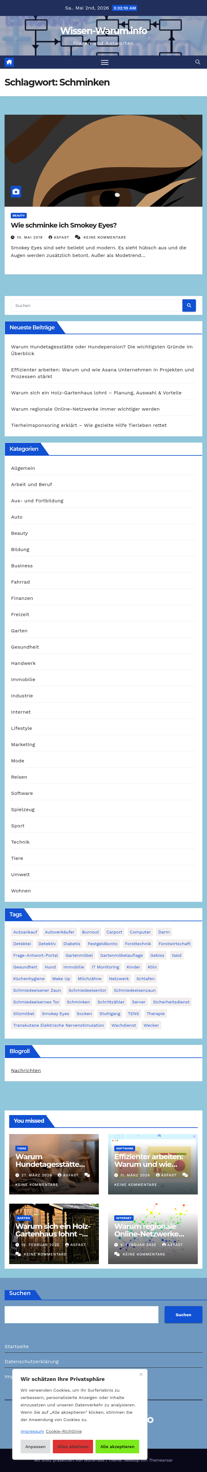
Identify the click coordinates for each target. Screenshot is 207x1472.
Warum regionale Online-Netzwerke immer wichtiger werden (85, 409)
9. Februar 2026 (139, 1245)
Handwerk (23, 663)
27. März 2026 (37, 1175)
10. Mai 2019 (30, 237)
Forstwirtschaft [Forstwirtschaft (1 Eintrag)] (174, 943)
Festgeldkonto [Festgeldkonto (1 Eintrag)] (103, 943)
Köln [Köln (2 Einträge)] (152, 966)
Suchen (20, 1293)
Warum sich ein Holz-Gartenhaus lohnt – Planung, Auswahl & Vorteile (96, 393)
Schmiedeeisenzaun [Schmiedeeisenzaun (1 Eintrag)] (135, 990)
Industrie (22, 696)
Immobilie (23, 679)
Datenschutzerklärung (32, 1361)
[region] (79, 1414)
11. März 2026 (136, 1175)
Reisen (19, 777)
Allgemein (23, 468)
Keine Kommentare (105, 237)
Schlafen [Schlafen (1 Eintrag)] (145, 978)
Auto (16, 517)
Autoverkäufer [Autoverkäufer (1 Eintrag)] (60, 932)
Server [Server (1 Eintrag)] (139, 1001)
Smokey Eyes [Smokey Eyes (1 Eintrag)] (55, 1013)
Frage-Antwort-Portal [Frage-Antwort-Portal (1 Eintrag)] (35, 955)
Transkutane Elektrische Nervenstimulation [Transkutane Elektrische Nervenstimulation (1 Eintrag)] (58, 1025)
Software (22, 793)
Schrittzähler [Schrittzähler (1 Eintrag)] (111, 1001)
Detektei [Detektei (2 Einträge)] (22, 943)
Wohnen (21, 891)
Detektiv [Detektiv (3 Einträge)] (47, 943)
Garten (19, 631)
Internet (21, 712)
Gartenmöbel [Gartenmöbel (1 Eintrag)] (79, 955)
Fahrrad (20, 582)
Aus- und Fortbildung (37, 501)
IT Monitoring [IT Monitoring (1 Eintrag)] (105, 966)
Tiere (17, 858)
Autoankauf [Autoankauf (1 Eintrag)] (25, 932)
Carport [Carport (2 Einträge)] (115, 932)
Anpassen (35, 1446)
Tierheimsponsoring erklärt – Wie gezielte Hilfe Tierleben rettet (89, 425)
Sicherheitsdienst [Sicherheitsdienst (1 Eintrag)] (171, 1001)
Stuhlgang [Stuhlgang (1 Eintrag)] (110, 1013)
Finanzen (22, 598)
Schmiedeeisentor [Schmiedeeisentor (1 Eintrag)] (87, 990)
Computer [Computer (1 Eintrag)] (140, 932)
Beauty (19, 215)
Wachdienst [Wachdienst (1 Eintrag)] (123, 1025)
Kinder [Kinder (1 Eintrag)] (133, 966)
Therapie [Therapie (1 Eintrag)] (155, 1013)
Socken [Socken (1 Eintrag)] (84, 1013)
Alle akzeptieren (117, 1446)
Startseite (17, 1346)
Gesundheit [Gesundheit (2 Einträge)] (25, 966)
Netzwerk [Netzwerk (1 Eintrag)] (119, 978)
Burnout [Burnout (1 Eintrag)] (90, 932)
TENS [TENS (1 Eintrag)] (133, 1013)
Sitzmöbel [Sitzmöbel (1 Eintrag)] (23, 1013)
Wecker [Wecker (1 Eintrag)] (151, 1025)
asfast (60, 237)
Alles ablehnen (72, 1446)
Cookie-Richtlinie (64, 1431)
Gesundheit (25, 647)
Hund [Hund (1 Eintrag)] (50, 966)
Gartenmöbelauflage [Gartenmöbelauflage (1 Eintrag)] (121, 955)
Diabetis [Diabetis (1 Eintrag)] (71, 943)
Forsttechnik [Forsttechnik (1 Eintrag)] (138, 943)
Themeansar (161, 1460)
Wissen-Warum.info (103, 30)
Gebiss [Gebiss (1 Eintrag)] (157, 955)
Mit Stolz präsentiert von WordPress (70, 1460)
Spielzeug (22, 809)
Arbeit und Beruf (31, 484)
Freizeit (20, 614)
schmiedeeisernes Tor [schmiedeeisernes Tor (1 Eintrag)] (36, 1001)
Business (22, 566)
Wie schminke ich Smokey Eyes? (64, 225)
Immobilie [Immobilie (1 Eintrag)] (73, 966)
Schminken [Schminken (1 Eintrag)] (78, 1001)
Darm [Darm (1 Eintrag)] (164, 932)
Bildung (20, 549)
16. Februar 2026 (41, 1245)
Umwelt (20, 874)
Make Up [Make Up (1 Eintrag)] (61, 978)
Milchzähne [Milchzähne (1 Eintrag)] (89, 978)
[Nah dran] (141, 1374)
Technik (20, 842)
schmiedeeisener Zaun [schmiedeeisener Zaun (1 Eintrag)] (37, 990)
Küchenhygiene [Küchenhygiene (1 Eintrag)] (29, 978)
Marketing (23, 744)
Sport (18, 826)
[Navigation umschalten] (105, 62)
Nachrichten (26, 1070)
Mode (17, 761)
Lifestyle (21, 728)
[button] (197, 62)
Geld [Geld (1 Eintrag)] (177, 955)
